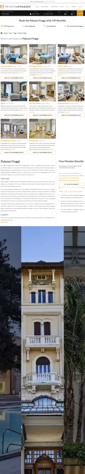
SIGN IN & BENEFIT (71, 184)
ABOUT (62, 6)
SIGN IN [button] (80, 6)
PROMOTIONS (54, 6)
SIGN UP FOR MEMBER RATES (14, 78)
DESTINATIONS (44, 6)
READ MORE (4, 222)
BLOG (67, 6)
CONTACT (74, 6)
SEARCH (80, 13)
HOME (37, 6)
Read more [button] (21, 72)
